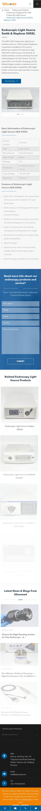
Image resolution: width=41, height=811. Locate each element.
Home (6, 10)
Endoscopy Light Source (16, 15)
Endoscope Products (20, 10)
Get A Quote (11, 81)
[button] (17, 113)
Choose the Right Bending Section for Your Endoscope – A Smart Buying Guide (17, 636)
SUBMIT (20, 361)
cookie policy (26, 799)
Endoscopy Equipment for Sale (18, 13)
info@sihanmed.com (18, 775)
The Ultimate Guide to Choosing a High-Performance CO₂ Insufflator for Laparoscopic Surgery (18, 675)
